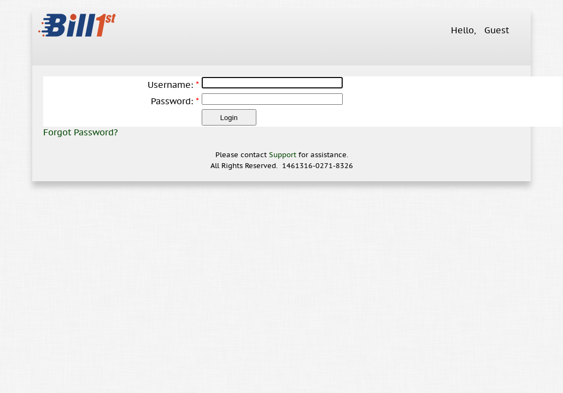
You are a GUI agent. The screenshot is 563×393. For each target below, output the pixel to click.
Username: (170, 84)
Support (282, 154)
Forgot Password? (80, 132)
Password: (172, 101)
